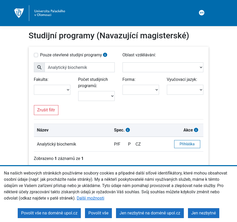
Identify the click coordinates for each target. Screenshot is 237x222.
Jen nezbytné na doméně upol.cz (149, 213)
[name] (80, 67)
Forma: (129, 79)
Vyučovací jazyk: (182, 79)
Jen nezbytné (203, 213)
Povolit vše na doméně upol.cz (49, 213)
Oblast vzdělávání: (139, 54)
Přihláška (187, 144)
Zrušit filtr (46, 109)
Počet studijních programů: (93, 82)
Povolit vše (98, 213)
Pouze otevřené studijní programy (71, 54)
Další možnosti (90, 198)
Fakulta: (41, 79)
